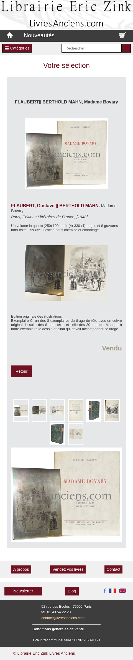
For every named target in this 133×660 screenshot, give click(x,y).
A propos (21, 569)
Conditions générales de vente (58, 629)
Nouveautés (39, 35)
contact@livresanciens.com (63, 618)
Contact (114, 569)
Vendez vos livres (67, 569)
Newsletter (23, 591)
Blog (72, 591)
